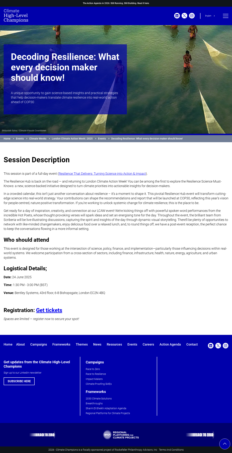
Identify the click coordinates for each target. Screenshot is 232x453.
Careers (148, 344)
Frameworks (61, 344)
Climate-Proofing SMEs (99, 383)
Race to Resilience (96, 373)
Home (7, 138)
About (20, 344)
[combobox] (211, 16)
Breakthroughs (94, 403)
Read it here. (143, 3)
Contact (192, 344)
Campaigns (38, 344)
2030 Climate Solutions (99, 398)
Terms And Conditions (171, 449)
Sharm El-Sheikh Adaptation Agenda (106, 408)
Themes (82, 344)
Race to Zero (93, 369)
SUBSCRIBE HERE (19, 381)
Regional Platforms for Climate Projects (108, 413)
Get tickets (49, 310)
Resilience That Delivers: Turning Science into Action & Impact (102, 173)
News (97, 344)
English (208, 16)
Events (20, 138)
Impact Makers (94, 379)
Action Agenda (170, 344)
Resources (114, 344)
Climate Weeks (37, 138)
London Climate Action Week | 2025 (72, 138)
